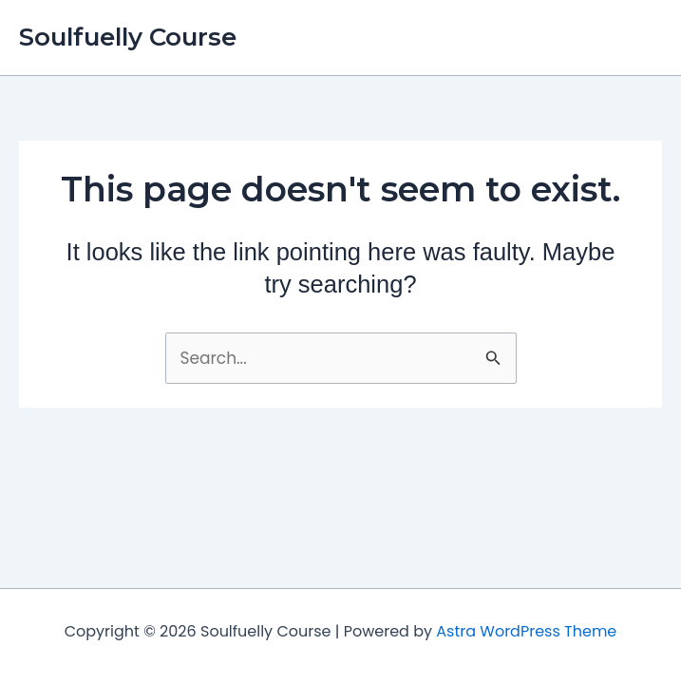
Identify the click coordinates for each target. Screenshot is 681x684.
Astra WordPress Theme (526, 631)
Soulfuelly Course (127, 37)
